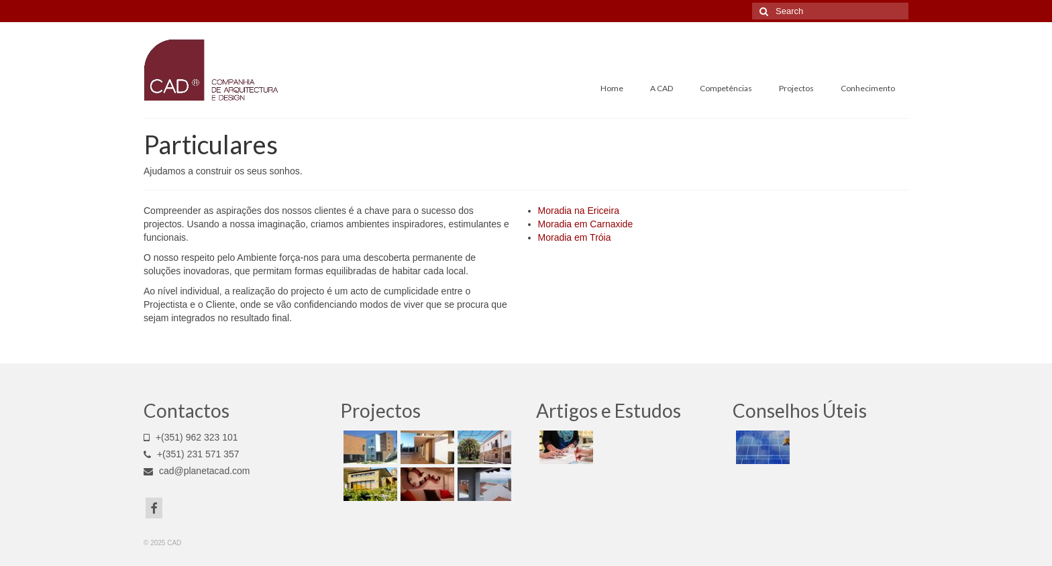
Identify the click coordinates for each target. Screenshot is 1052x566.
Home (611, 88)
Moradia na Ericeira (578, 210)
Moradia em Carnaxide (585, 224)
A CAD (661, 88)
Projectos (796, 88)
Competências (726, 88)
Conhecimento (868, 88)
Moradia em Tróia (574, 237)
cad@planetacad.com (197, 470)
